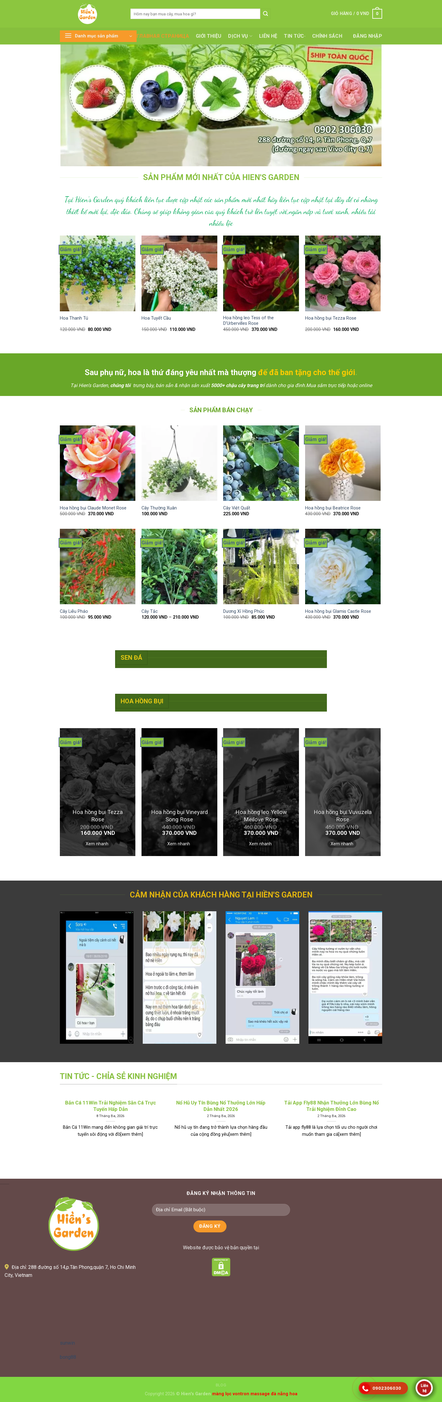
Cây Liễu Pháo (74, 611)
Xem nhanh (97, 844)
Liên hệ (268, 36)
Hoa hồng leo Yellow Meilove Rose (261, 816)
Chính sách (327, 36)
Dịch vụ (240, 36)
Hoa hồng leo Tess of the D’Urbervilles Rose (248, 320)
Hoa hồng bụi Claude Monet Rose (93, 508)
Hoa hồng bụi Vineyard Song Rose (179, 816)
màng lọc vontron (230, 1393)
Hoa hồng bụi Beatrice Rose (333, 508)
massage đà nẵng (269, 1393)
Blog (221, 1385)
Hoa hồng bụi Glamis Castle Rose (338, 611)
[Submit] (265, 14)
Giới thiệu (208, 36)
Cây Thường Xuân (159, 508)
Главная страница (163, 36)
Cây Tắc (150, 611)
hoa (293, 1393)
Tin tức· (294, 36)
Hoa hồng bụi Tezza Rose (330, 318)
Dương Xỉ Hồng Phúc (243, 611)
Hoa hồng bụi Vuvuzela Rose (343, 816)
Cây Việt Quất (236, 508)
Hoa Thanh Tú (74, 318)
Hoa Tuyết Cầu (156, 318)
